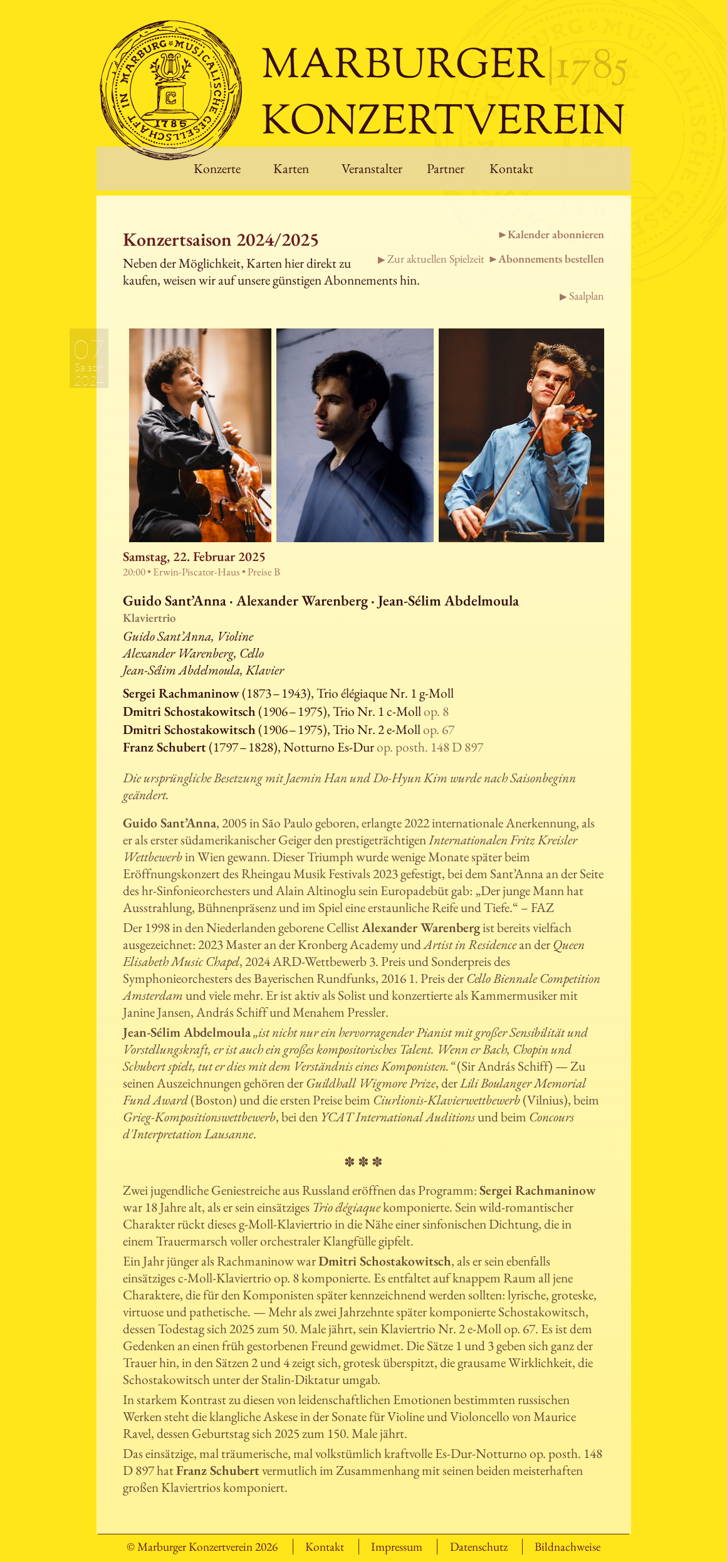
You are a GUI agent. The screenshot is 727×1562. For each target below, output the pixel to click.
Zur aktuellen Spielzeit (435, 258)
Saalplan (586, 295)
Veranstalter (372, 168)
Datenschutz (479, 1546)
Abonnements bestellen (551, 258)
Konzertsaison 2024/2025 (221, 239)
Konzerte (217, 168)
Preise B (264, 572)
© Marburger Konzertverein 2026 (202, 1546)
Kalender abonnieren (556, 234)
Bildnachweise (567, 1546)
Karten (291, 168)
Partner (445, 168)
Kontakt (511, 168)
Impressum (396, 1546)
